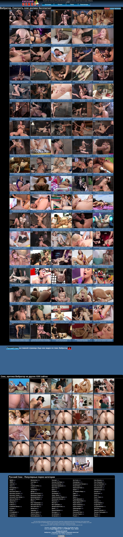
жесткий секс (35, 506)
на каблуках (55, 514)
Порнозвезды (84, 4)
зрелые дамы (35, 512)
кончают (54, 480)
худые (96, 516)
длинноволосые (35, 493)
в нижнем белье (15, 506)
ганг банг (33, 482)
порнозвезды (77, 508)
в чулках (12, 514)
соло (95, 495)
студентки (97, 504)
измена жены (35, 514)
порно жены (77, 502)
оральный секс (77, 487)
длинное (118, 8)
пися (74, 497)
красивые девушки (57, 486)
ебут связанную (35, 502)
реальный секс (77, 512)
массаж (54, 502)
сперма (96, 501)
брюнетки (13, 501)
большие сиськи (15, 493)
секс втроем (98, 480)
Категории (48, 4)
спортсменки (98, 502)
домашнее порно (36, 495)
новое (112, 8)
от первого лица (78, 491)
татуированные (98, 506)
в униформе (13, 512)
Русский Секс (12, 348)
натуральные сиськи (79, 484)
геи (32, 484)
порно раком (77, 506)
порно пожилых (78, 504)
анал (11, 486)
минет (54, 508)
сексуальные (98, 487)
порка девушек (77, 499)
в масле (12, 504)
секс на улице (98, 486)
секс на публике (99, 484)
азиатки (12, 484)
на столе (75, 480)
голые (33, 487)
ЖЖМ (11, 482)
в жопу (12, 502)
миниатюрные (56, 510)
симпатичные (98, 489)
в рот (11, 510)
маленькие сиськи (57, 499)
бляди (11, 489)
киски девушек (35, 516)
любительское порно (58, 497)
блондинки (13, 487)
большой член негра (16, 497)
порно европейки (78, 501)
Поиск (72, 4)
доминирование (35, 497)
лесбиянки (55, 493)
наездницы (76, 482)
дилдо (33, 491)
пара (74, 493)
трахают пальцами (99, 512)
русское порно (77, 514)
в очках (12, 508)
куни (53, 489)
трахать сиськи (98, 510)
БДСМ (11, 480)
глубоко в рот (35, 486)
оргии (75, 489)
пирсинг (75, 495)
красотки (54, 487)
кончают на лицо (57, 482)
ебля (32, 501)
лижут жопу (55, 495)
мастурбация (56, 504)
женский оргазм (36, 504)
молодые (54, 512)
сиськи (96, 491)
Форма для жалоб (61, 531)
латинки (54, 491)
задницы (33, 510)
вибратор (12, 516)
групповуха (34, 489)
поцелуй (75, 510)
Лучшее (60, 4)
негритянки (76, 486)
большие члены (14, 495)
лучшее (106, 8)
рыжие (75, 516)
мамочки (54, 501)
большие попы (14, 491)
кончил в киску (56, 484)
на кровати (55, 516)
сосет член (97, 497)
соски (96, 499)
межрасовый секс (57, 506)
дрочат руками (35, 499)
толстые (96, 508)
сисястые (97, 493)
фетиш (96, 514)
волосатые (34, 480)
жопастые (34, 508)
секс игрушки (98, 482)
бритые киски (14, 499)
